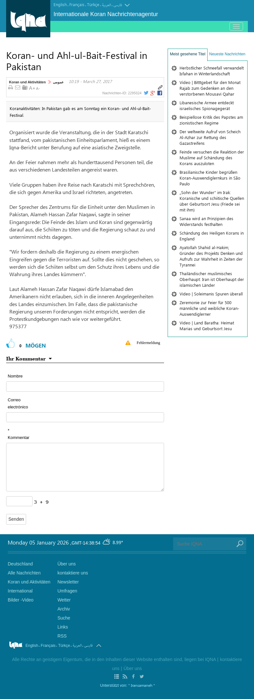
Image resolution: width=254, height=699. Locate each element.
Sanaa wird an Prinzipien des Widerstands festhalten (206, 221)
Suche (63, 617)
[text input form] (85, 386)
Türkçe (93, 4)
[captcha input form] (19, 501)
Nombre (15, 376)
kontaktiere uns (72, 572)
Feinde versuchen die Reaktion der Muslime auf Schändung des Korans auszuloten (212, 157)
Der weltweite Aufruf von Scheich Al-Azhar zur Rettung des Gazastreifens (210, 137)
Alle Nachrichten (24, 572)
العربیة (106, 5)
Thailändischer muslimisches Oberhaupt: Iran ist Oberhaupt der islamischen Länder (212, 279)
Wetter (64, 599)
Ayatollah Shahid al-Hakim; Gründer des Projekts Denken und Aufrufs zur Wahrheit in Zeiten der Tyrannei (211, 256)
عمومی (58, 82)
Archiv (63, 608)
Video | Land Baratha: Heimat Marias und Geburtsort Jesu (207, 325)
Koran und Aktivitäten (27, 82)
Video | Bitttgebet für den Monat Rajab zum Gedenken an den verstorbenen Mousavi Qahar (210, 88)
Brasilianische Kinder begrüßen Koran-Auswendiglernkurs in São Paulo (210, 177)
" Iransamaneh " (141, 685)
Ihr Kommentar (26, 358)
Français (76, 4)
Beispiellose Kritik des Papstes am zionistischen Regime (211, 120)
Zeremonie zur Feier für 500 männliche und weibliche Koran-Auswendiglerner (209, 308)
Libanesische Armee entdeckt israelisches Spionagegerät (207, 105)
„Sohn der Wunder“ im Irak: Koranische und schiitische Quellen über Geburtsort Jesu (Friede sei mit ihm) (212, 201)
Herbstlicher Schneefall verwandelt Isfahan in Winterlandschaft (212, 70)
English (60, 4)
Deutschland (20, 563)
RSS (62, 635)
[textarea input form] (85, 467)
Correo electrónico (18, 403)
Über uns (66, 563)
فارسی (117, 5)
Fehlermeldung (148, 342)
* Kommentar (18, 434)
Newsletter (68, 581)
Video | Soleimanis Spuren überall (211, 293)
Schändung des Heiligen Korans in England (212, 235)
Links (62, 626)
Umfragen (67, 590)
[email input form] (85, 417)
